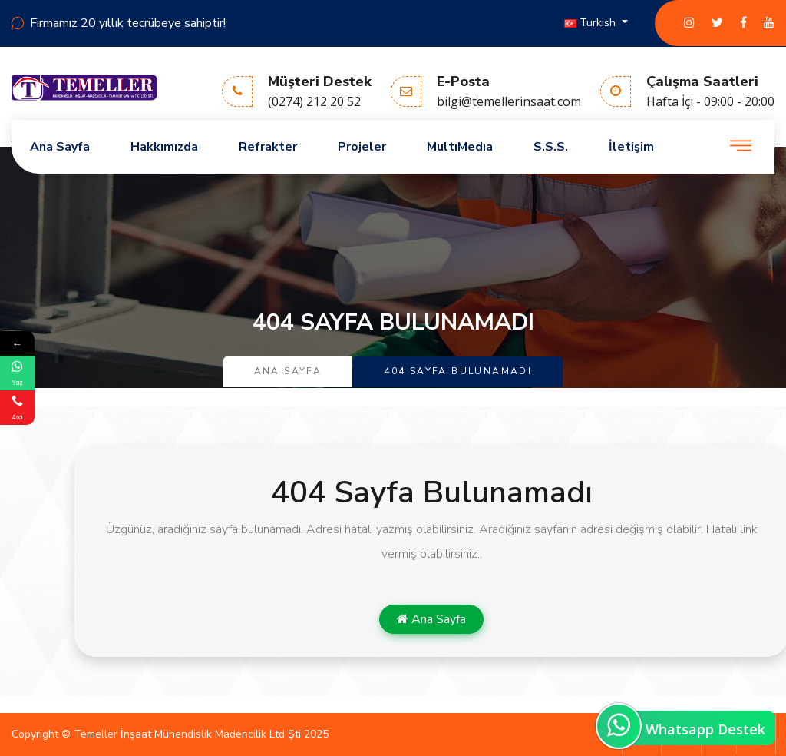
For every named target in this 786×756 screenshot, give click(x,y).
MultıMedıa (460, 146)
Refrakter (268, 146)
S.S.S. (550, 146)
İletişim (631, 146)
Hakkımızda (164, 146)
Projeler (362, 146)
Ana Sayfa (60, 146)
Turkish (591, 22)
